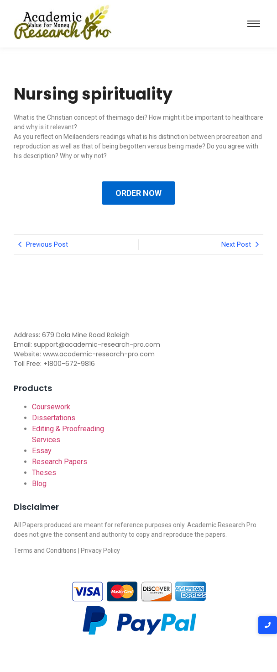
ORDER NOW (138, 193)
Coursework (51, 406)
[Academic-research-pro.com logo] (62, 22)
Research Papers (59, 461)
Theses (44, 472)
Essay (42, 450)
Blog (39, 483)
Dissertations (53, 417)
